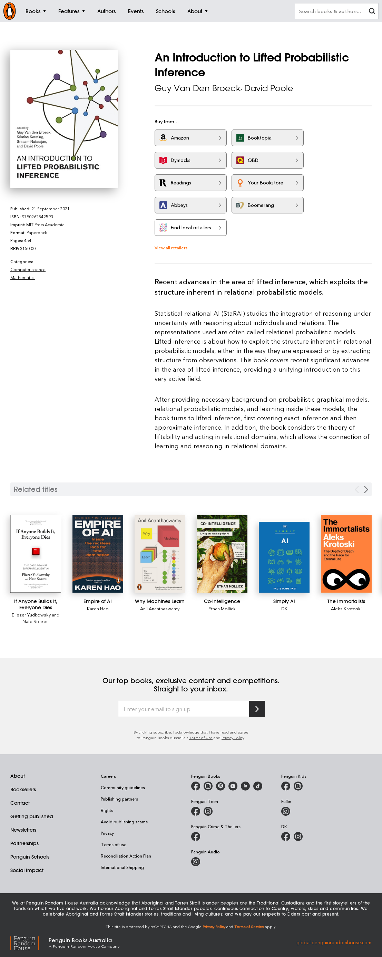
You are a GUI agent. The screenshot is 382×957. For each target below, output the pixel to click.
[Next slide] (366, 489)
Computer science (28, 269)
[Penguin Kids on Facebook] (285, 786)
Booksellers (23, 789)
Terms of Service (249, 926)
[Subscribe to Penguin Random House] (257, 709)
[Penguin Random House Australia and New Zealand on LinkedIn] (245, 786)
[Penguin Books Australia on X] (220, 786)
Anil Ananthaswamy (159, 608)
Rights (107, 810)
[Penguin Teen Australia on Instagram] (208, 811)
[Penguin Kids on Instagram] (298, 786)
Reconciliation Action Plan (126, 856)
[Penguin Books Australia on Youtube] (232, 786)
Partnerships (24, 843)
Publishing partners (119, 799)
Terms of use (113, 844)
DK (284, 608)
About (17, 776)
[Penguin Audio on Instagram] (195, 861)
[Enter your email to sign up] (184, 709)
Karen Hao (98, 608)
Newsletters (23, 830)
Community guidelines (123, 787)
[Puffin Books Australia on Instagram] (285, 811)
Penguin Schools (29, 857)
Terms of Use (201, 737)
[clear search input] (372, 12)
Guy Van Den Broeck (197, 88)
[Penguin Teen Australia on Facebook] (195, 811)
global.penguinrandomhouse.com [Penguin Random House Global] (333, 942)
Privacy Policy (233, 737)
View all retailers (171, 247)
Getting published (31, 816)
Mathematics (22, 277)
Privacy (107, 833)
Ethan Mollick (222, 608)
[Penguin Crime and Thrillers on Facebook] (195, 836)
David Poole (268, 88)
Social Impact (26, 870)
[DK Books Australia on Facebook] (285, 836)
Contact (20, 803)
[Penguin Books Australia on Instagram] (208, 786)
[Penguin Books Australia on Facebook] (195, 786)
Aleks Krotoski (346, 608)
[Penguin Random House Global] (29, 942)
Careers (108, 776)
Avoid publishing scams (124, 822)
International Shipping (122, 867)
